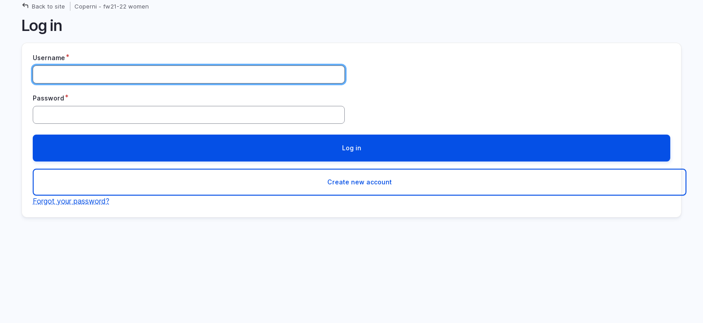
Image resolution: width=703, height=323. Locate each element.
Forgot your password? (71, 200)
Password (48, 98)
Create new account (359, 182)
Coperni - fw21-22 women (111, 6)
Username (49, 57)
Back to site (48, 6)
